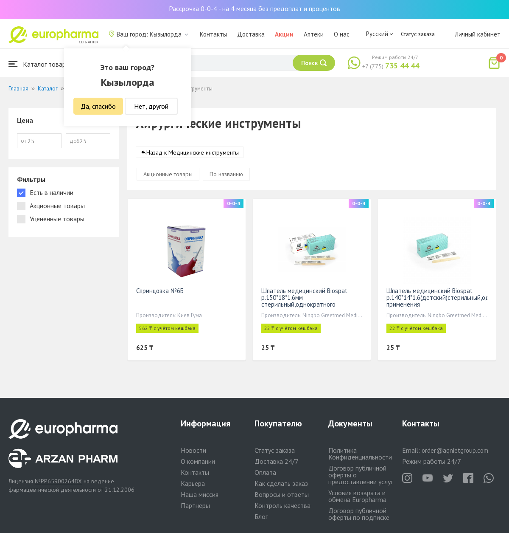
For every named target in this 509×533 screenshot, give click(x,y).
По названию (226, 174)
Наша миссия (199, 494)
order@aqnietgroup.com (455, 450)
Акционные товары (168, 174)
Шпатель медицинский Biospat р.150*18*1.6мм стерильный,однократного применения (304, 301)
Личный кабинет (478, 34)
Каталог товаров (40, 63)
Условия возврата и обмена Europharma (357, 496)
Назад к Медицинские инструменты (192, 152)
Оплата (265, 472)
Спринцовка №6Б (160, 291)
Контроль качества (282, 505)
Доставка (251, 34)
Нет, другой (151, 106)
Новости (193, 450)
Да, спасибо (98, 106)
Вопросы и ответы (282, 494)
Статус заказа (418, 34)
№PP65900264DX (58, 481)
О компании (198, 461)
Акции (284, 34)
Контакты (213, 34)
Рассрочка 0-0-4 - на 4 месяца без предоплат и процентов (254, 8)
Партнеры (195, 505)
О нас (342, 34)
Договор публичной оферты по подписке (358, 514)
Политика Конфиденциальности (360, 453)
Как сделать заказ (281, 483)
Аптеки (314, 34)
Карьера (193, 483)
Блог (261, 516)
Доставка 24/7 (277, 461)
